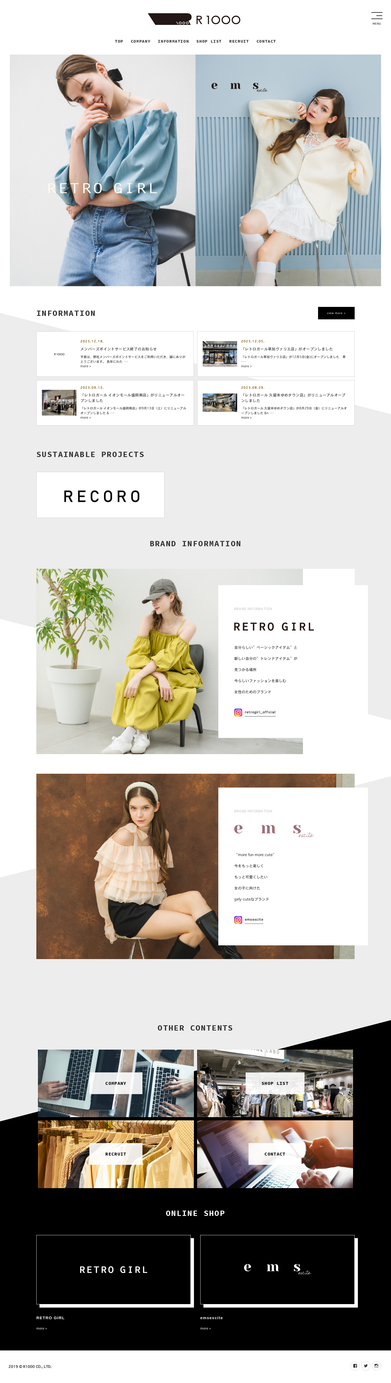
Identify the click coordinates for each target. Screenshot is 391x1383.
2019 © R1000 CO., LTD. (29, 1367)
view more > (336, 313)
